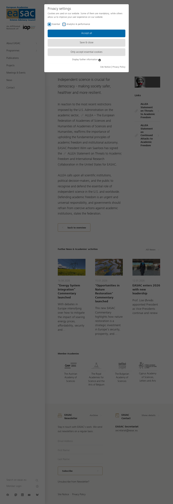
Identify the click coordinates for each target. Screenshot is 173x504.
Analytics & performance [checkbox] (78, 24)
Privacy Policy (119, 67)
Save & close (86, 42)
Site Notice (105, 67)
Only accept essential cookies (86, 52)
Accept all (86, 33)
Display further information (86, 59)
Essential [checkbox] (56, 24)
